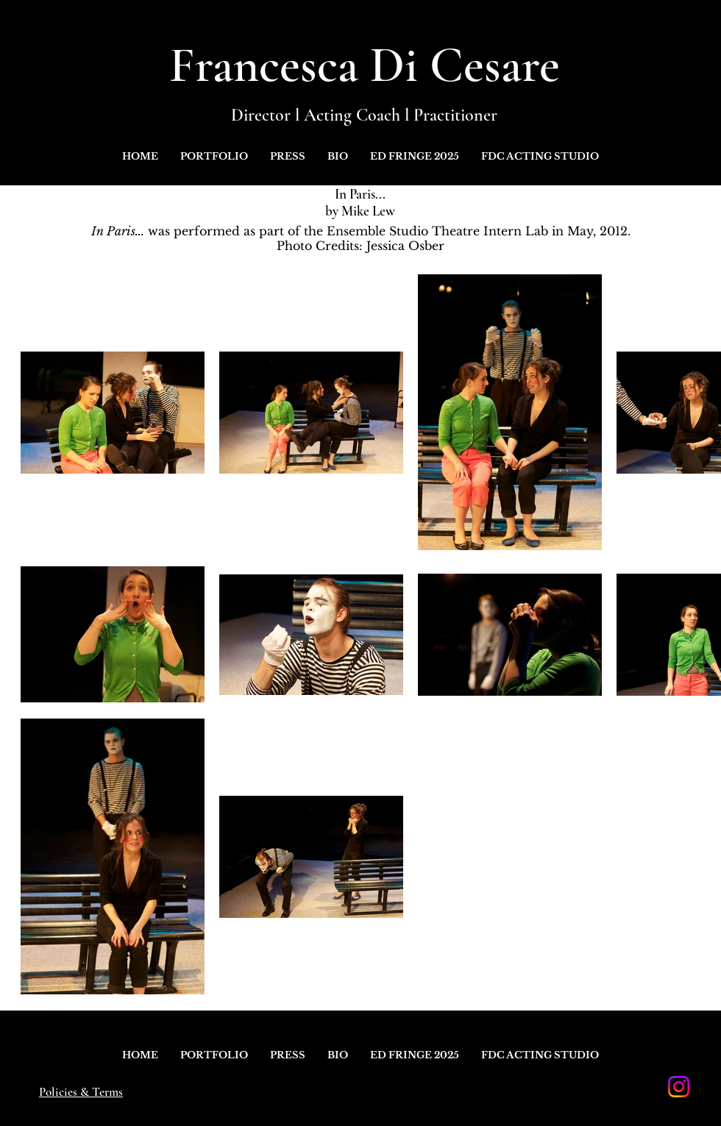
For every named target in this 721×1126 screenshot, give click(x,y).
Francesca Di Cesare (364, 65)
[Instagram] (678, 1086)
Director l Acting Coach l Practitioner (364, 115)
